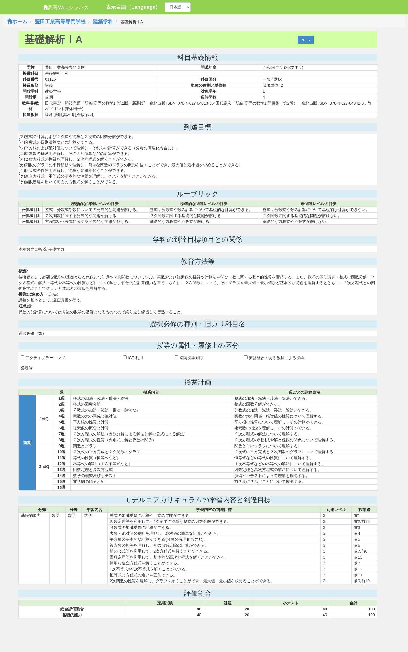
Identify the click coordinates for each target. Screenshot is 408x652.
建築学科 (103, 21)
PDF (306, 40)
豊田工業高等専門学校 (60, 21)
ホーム (17, 21)
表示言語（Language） (133, 7)
